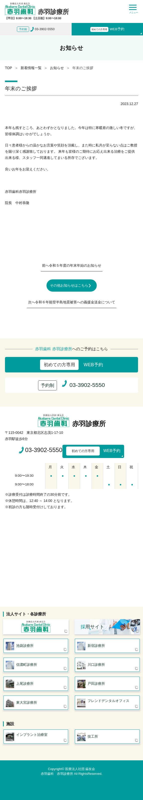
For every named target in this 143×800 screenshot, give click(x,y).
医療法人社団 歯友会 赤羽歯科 (36, 626)
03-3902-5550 (43, 450)
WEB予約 (107, 29)
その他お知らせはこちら (69, 285)
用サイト (92, 626)
